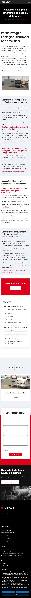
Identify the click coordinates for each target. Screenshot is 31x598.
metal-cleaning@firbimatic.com (8, 541)
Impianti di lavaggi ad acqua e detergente (12, 555)
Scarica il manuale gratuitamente (10, 482)
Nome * (5, 417)
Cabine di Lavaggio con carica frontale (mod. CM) (14, 336)
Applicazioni (5, 565)
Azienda (4, 563)
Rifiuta (8, 592)
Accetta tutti (22, 592)
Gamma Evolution (8, 319)
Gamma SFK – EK (8, 313)
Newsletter (8, 450)
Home (5, 19)
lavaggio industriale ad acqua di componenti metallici (15, 56)
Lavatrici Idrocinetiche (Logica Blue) (12, 333)
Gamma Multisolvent (9, 316)
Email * (5, 430)
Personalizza (15, 594)
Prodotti (9, 19)
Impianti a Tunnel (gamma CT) (10, 338)
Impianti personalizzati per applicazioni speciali (13, 553)
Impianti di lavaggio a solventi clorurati (13, 322)
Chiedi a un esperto (15, 288)
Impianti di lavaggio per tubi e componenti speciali (14, 552)
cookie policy (12, 578)
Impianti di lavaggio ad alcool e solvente (11, 550)
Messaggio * (6, 437)
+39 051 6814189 (4, 535)
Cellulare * (6, 424)
